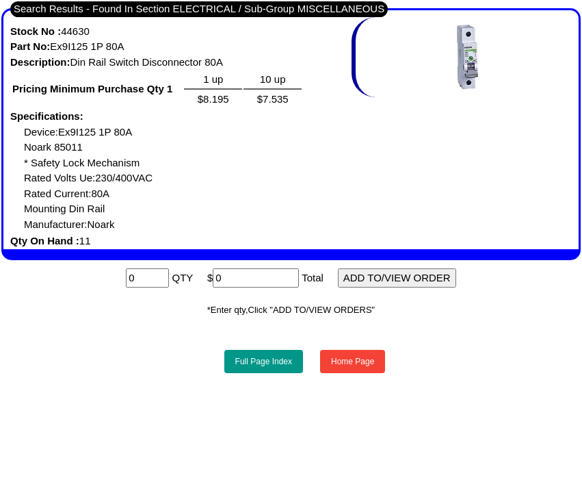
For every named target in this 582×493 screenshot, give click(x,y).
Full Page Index (263, 361)
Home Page (352, 361)
